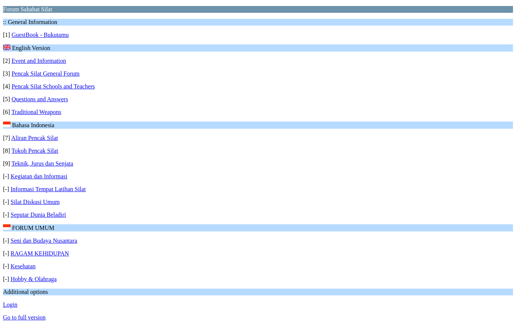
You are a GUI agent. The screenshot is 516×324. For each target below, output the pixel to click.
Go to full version (24, 317)
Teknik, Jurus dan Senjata (42, 163)
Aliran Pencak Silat (34, 138)
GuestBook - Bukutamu (40, 35)
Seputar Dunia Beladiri (38, 214)
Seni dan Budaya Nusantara (44, 240)
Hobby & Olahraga (34, 279)
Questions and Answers (40, 99)
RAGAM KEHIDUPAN (40, 253)
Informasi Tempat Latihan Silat (48, 189)
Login (10, 304)
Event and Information (39, 61)
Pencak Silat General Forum (46, 73)
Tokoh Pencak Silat (34, 151)
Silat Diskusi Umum (35, 202)
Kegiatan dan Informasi (39, 176)
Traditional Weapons (36, 112)
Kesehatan (23, 266)
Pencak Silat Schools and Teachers (53, 86)
